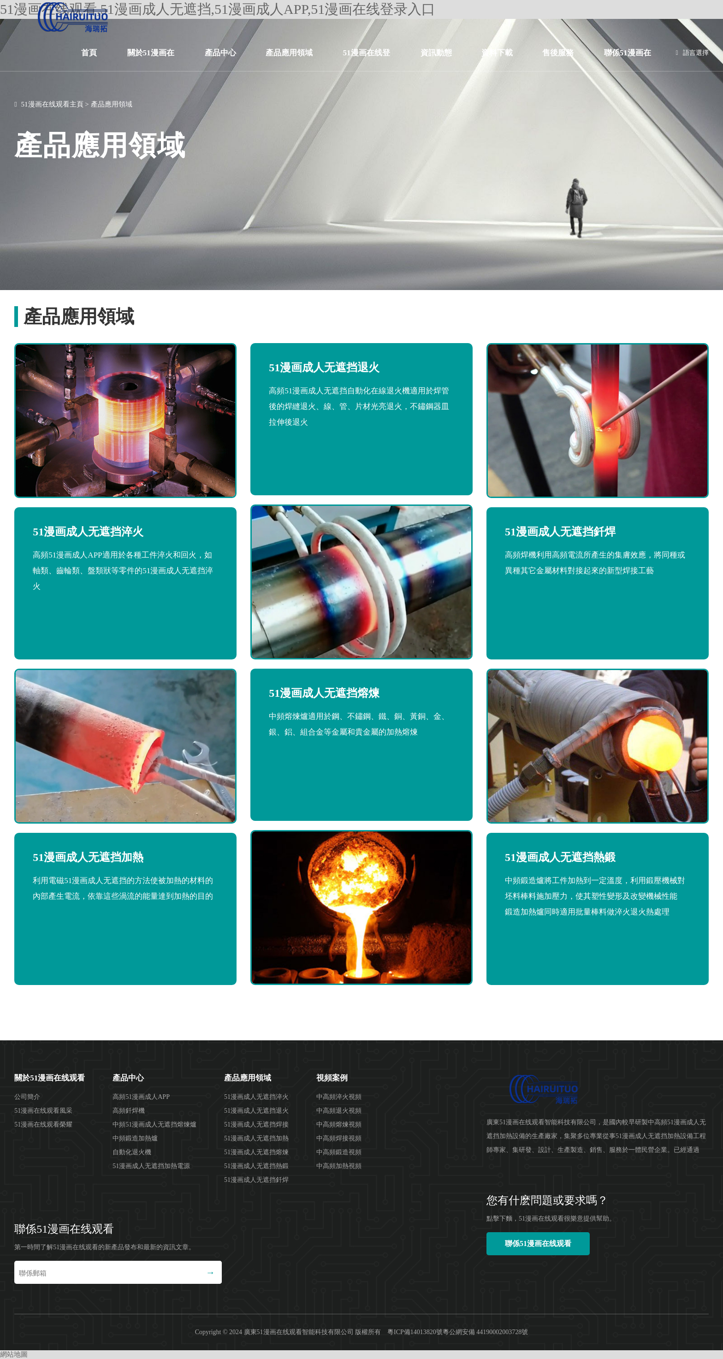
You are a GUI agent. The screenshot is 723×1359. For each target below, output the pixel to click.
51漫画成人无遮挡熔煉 (256, 1152)
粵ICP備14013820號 (415, 1332)
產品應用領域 (289, 52)
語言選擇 (692, 52)
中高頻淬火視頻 (339, 1096)
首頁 (89, 52)
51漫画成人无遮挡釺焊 (256, 1179)
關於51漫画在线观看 (150, 59)
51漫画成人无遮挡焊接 (256, 1124)
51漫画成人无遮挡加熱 (256, 1138)
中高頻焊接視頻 (339, 1138)
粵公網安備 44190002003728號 (485, 1332)
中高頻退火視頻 (339, 1110)
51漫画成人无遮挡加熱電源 (151, 1166)
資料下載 (497, 52)
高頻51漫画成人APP (141, 1096)
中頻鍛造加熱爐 (135, 1138)
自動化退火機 (132, 1152)
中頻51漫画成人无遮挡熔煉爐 (154, 1124)
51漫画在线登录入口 (366, 59)
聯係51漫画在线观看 (627, 59)
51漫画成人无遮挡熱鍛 (256, 1166)
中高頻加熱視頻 (339, 1166)
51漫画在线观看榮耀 (43, 1124)
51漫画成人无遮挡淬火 (256, 1096)
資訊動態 (436, 52)
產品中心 (220, 52)
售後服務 (558, 52)
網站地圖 (14, 1354)
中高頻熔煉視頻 (339, 1124)
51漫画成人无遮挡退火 (256, 1110)
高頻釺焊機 (129, 1110)
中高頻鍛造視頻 (339, 1152)
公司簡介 (27, 1096)
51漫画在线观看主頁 (52, 104)
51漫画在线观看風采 (43, 1110)
